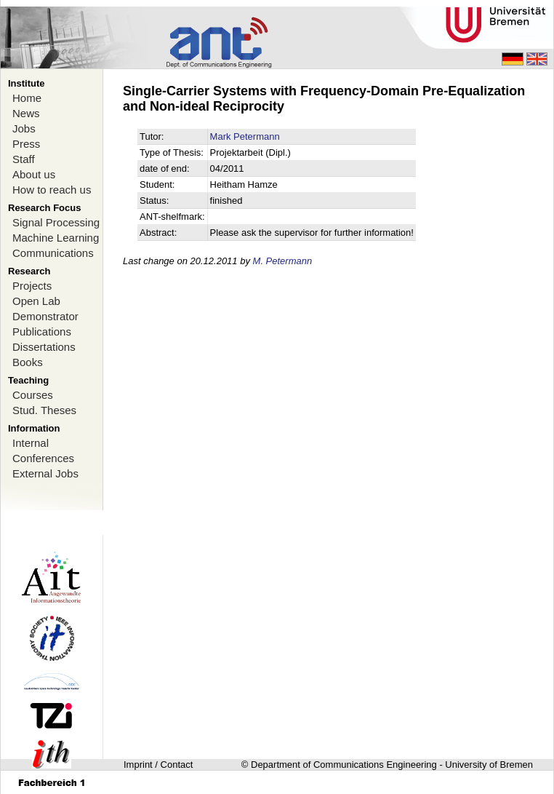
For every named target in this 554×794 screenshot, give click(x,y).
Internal (30, 443)
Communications (53, 253)
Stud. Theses (44, 410)
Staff (23, 159)
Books (27, 362)
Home (26, 98)
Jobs (24, 128)
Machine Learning (55, 237)
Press (26, 144)
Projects (32, 285)
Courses (32, 395)
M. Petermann (283, 260)
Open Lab (36, 301)
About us (33, 174)
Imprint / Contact (158, 764)
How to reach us (51, 189)
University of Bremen (489, 764)
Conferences (43, 458)
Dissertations (44, 347)
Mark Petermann (245, 136)
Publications (41, 331)
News (26, 113)
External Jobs (45, 473)
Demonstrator (45, 316)
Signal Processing (56, 222)
